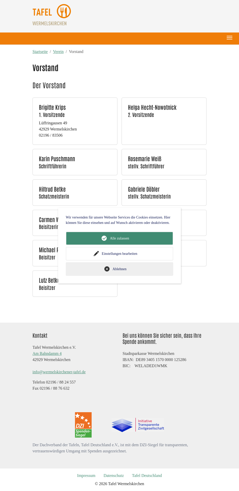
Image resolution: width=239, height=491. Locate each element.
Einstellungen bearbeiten (119, 254)
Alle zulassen (119, 238)
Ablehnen (119, 269)
